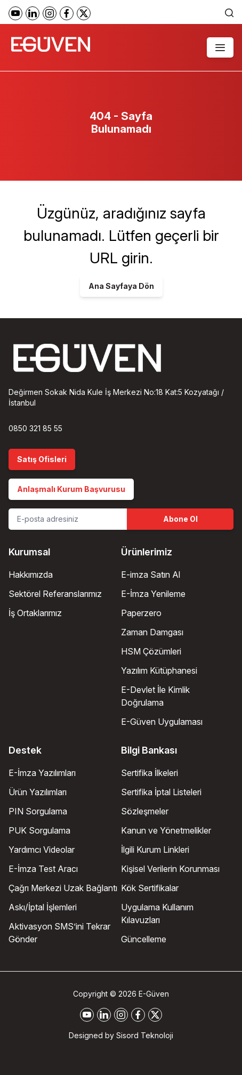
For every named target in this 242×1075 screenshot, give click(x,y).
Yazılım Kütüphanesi (159, 670)
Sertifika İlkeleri (149, 772)
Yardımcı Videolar (42, 849)
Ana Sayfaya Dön (121, 285)
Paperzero (141, 613)
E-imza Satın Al (150, 574)
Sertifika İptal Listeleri (161, 792)
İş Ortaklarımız (35, 613)
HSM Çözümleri (151, 651)
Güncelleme (143, 939)
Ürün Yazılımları (38, 792)
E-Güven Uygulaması (162, 721)
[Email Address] (68, 519)
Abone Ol (180, 518)
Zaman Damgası (152, 632)
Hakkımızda (31, 574)
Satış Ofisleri (42, 459)
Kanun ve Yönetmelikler (166, 830)
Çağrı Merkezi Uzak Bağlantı (63, 888)
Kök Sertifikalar (150, 888)
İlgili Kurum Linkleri (155, 849)
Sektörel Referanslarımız (55, 593)
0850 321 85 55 (35, 428)
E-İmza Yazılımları (42, 772)
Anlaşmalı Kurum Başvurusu (71, 489)
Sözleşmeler (144, 811)
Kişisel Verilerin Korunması (170, 868)
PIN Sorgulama (38, 811)
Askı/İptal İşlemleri (43, 907)
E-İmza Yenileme (153, 593)
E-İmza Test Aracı (43, 868)
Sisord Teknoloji (144, 1035)
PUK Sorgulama (39, 830)
